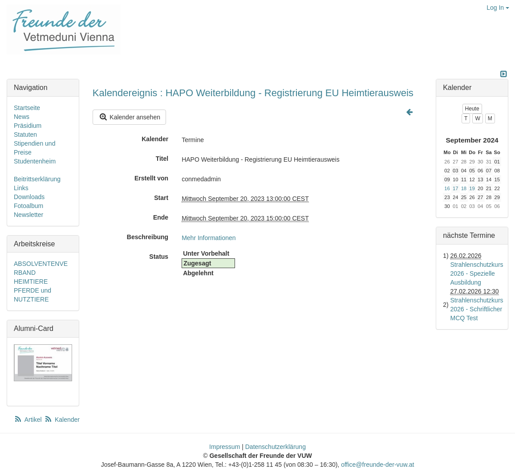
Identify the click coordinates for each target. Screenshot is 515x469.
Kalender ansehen (129, 117)
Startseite (27, 107)
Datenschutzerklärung (275, 446)
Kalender (155, 139)
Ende (160, 217)
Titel (162, 158)
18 (463, 188)
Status (158, 256)
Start (161, 197)
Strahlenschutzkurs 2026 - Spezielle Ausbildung (476, 273)
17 (455, 188)
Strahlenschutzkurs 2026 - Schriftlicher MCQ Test (476, 309)
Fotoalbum (28, 205)
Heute (472, 109)
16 (447, 188)
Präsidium (27, 125)
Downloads (29, 196)
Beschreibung (147, 237)
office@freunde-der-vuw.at (377, 464)
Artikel (28, 419)
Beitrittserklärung (37, 179)
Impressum (224, 446)
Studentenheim (35, 161)
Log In (498, 7)
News (21, 116)
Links (21, 188)
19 (471, 188)
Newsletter (28, 214)
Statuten (25, 134)
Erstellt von (151, 178)
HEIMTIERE (31, 281)
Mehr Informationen (208, 237)
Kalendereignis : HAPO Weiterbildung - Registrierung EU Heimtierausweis (253, 92)
